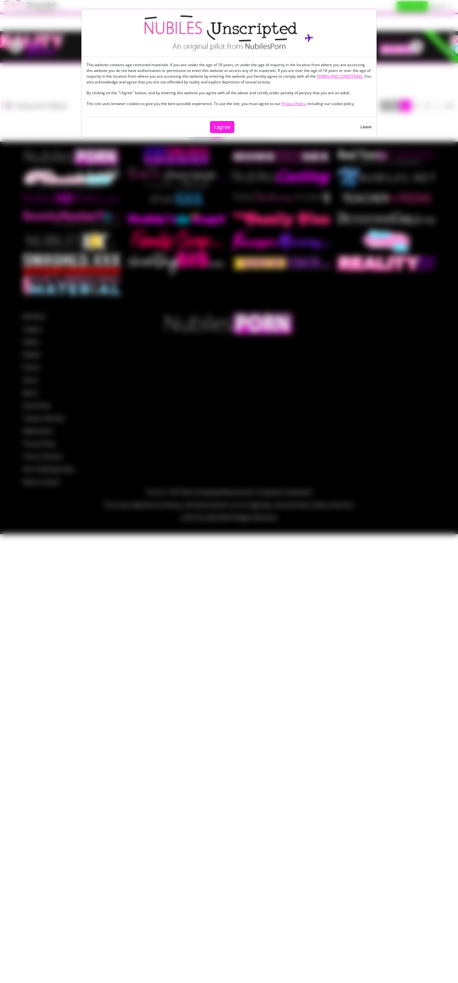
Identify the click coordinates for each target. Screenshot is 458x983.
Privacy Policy (293, 103)
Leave (365, 127)
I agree (222, 127)
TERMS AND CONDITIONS (340, 76)
